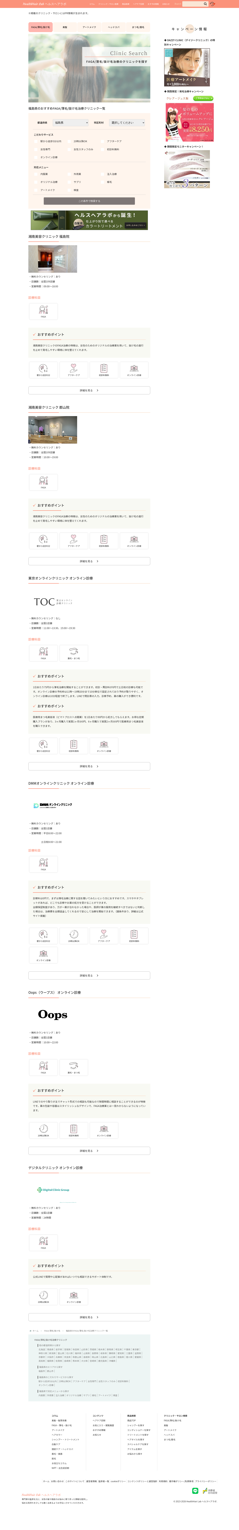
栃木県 (101, 1362)
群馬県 (110, 1362)
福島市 (42, 1384)
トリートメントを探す (138, 1448)
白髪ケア (56, 1457)
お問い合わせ (43, 1494)
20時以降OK (65, 1394)
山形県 (84, 1362)
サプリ (86, 1408)
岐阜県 (103, 1366)
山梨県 (86, 1366)
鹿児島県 (102, 1374)
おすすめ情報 (153, 4)
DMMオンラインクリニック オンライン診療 (61, 790)
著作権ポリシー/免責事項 (179, 1494)
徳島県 (121, 1370)
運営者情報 (81, 1494)
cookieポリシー (111, 1494)
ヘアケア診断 (138, 4)
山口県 (112, 1370)
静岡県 (112, 1366)
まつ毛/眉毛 (138, 27)
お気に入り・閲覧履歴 (103, 1438)
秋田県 (76, 1362)
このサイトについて (63, 1494)
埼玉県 (118, 1362)
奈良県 (67, 1370)
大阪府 (50, 1370)
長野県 (95, 1366)
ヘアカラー (57, 1448)
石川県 (69, 1366)
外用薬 (50, 1408)
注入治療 (60, 1408)
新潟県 (52, 1366)
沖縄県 (112, 1374)
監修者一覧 (95, 1494)
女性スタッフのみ (107, 1394)
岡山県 (95, 1370)
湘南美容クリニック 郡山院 (48, 411)
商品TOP (131, 1433)
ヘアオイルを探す (135, 1453)
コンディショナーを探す (139, 1443)
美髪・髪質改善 (59, 1433)
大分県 (84, 1374)
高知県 (42, 1374)
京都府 (42, 1370)
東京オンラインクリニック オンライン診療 (60, 583)
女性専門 (92, 1394)
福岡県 (50, 1374)
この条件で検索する (89, 202)
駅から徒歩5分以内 (48, 1394)
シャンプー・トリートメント (65, 1453)
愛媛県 (138, 1370)
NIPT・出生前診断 (60, 1481)
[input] (195, 4)
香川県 (129, 1370)
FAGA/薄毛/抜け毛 (41, 27)
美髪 (64, 27)
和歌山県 (77, 1370)
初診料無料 (123, 1394)
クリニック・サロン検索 (108, 4)
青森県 (50, 1362)
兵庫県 (59, 1370)
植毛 (94, 1408)
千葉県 (127, 1362)
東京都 (135, 1362)
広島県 (103, 1370)
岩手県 (59, 1362)
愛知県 (121, 1366)
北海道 (42, 1362)
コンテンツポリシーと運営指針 (137, 1494)
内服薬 (42, 1408)
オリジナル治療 (73, 1408)
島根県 (86, 1370)
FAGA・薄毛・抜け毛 (62, 1438)
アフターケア (79, 1394)
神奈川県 (43, 1366)
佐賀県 (59, 1374)
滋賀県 (138, 1366)
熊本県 (76, 1374)
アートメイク (89, 27)
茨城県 (93, 1362)
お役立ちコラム (59, 1476)
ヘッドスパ (114, 27)
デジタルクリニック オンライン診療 (55, 1179)
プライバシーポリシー (205, 1494)
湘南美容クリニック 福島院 (48, 238)
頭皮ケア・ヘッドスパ (62, 1462)
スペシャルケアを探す (137, 1457)
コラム (92, 4)
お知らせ (166, 4)
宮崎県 (93, 1374)
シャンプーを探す (135, 1438)
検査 (115, 1408)
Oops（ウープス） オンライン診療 (54, 1002)
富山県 (61, 1366)
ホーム (31, 1494)
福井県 (78, 1366)
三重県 (129, 1366)
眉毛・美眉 (57, 1467)
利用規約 (159, 1494)
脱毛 (54, 1472)
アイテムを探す (134, 1462)
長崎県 (67, 1374)
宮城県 (67, 1362)
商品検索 (125, 4)
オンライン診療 (46, 1398)
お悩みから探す (134, 1467)
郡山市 (50, 1384)
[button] (205, 4)
